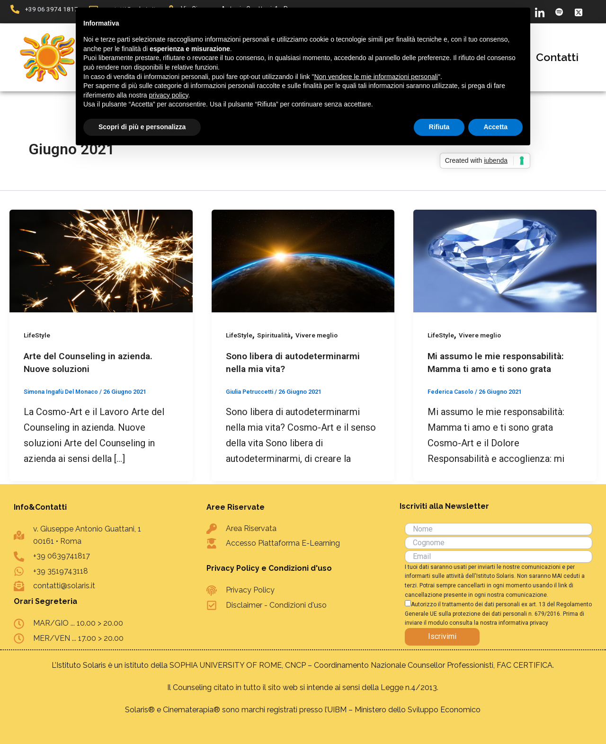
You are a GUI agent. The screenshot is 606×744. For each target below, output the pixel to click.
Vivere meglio (319, 335)
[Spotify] (559, 12)
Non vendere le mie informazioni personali (375, 76)
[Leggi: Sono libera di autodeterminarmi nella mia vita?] (303, 260)
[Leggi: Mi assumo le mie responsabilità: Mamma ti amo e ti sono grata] (505, 260)
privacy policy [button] (168, 95)
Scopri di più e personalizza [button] (142, 127)
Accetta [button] (495, 127)
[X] (578, 12)
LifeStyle (37, 335)
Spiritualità (275, 335)
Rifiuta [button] (439, 127)
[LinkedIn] (540, 12)
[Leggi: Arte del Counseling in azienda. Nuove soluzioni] (101, 260)
